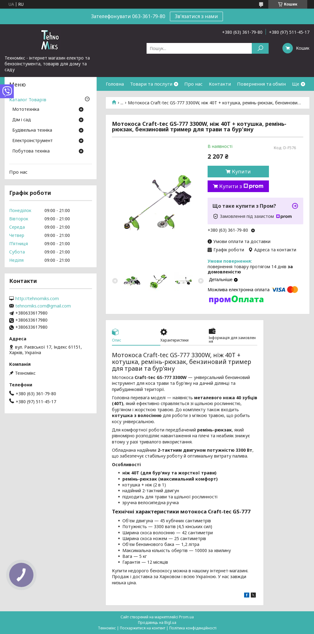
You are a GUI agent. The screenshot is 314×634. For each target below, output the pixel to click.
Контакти (220, 84)
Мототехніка (25, 109)
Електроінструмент (32, 140)
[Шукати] (260, 48)
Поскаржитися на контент (142, 628)
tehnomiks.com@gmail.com (43, 306)
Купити (241, 171)
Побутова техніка (31, 151)
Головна (115, 84)
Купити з (241, 186)
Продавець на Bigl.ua (157, 622)
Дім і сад (21, 120)
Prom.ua (186, 617)
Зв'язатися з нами (196, 16)
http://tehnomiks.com (37, 298)
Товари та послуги (151, 84)
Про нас (193, 84)
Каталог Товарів (27, 99)
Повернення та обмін (261, 84)
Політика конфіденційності (192, 628)
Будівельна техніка (32, 130)
